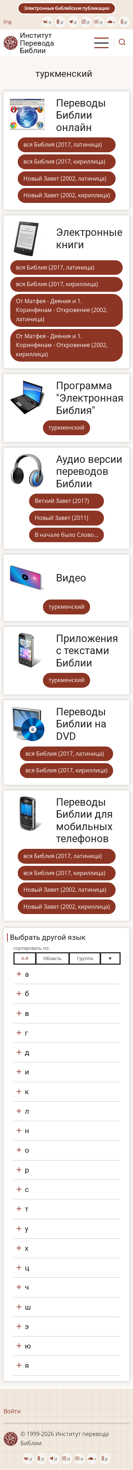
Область (52, 958)
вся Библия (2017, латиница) (62, 144)
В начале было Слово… (66, 535)
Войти (12, 1411)
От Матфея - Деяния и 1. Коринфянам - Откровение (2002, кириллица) (61, 345)
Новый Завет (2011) (61, 518)
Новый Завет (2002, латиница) (64, 178)
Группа (85, 958)
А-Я (24, 958)
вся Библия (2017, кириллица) (64, 161)
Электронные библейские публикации (66, 8)
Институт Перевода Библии (37, 43)
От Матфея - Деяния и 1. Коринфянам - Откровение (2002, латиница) (61, 310)
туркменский (66, 427)
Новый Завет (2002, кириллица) (66, 195)
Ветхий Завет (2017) (62, 501)
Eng (7, 21)
